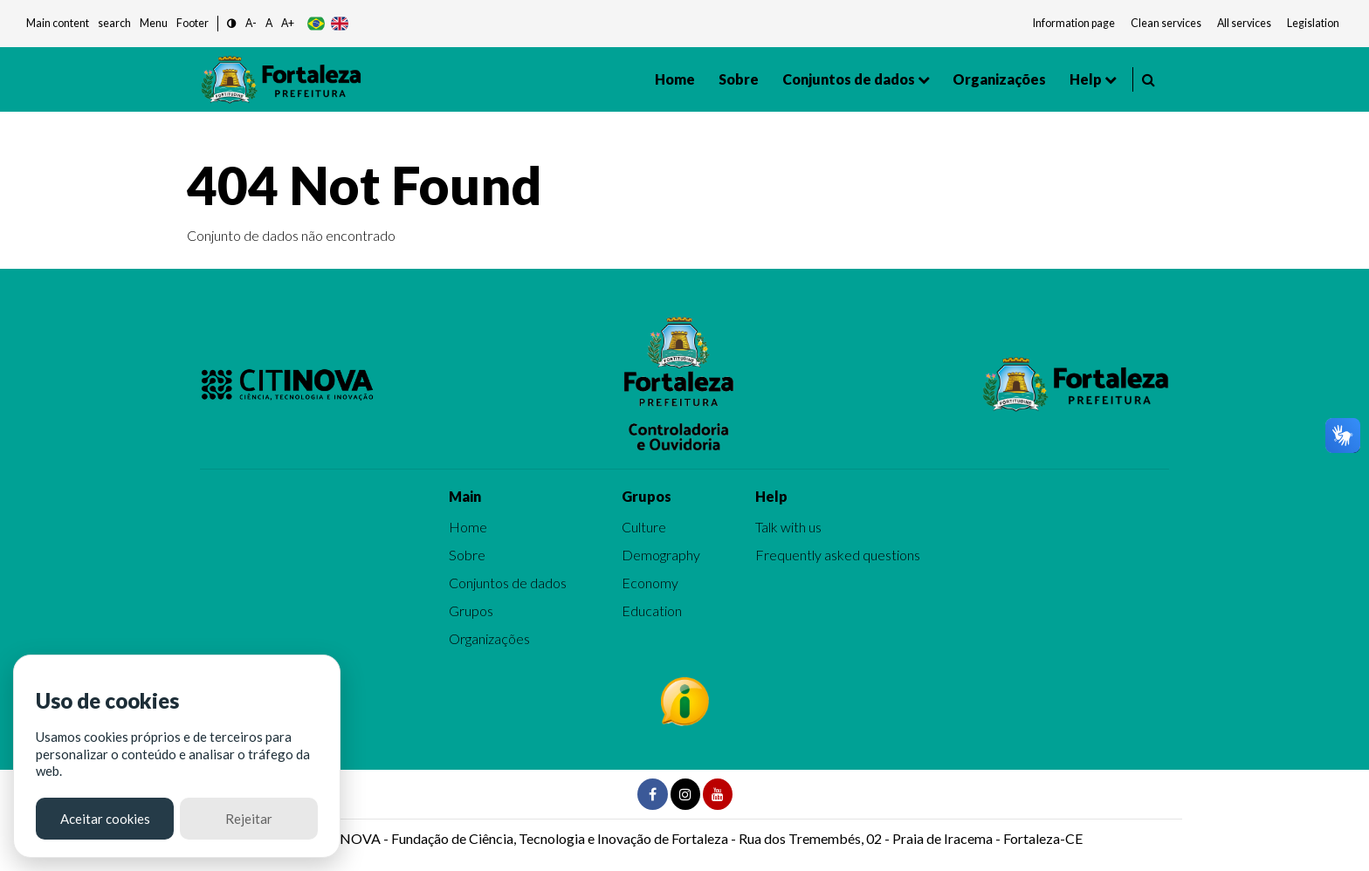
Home (675, 79)
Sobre (739, 79)
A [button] (268, 23)
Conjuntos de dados (848, 79)
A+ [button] (287, 23)
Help (1086, 79)
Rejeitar (248, 818)
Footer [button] (192, 23)
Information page (1074, 23)
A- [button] (251, 23)
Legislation (1313, 23)
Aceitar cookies (105, 818)
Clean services (1166, 23)
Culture (644, 526)
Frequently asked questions (837, 554)
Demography (661, 554)
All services (1244, 23)
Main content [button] (57, 23)
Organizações (999, 79)
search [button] (114, 23)
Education (652, 610)
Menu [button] (154, 23)
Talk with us (788, 526)
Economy (650, 582)
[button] (232, 24)
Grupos (471, 610)
